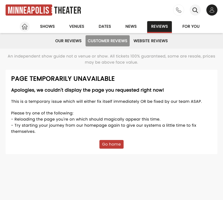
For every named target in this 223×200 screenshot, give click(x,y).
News (131, 26)
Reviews (159, 26)
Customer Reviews (107, 41)
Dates (105, 26)
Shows (47, 26)
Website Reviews (151, 41)
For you (191, 26)
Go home (111, 144)
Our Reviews (68, 41)
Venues (76, 26)
